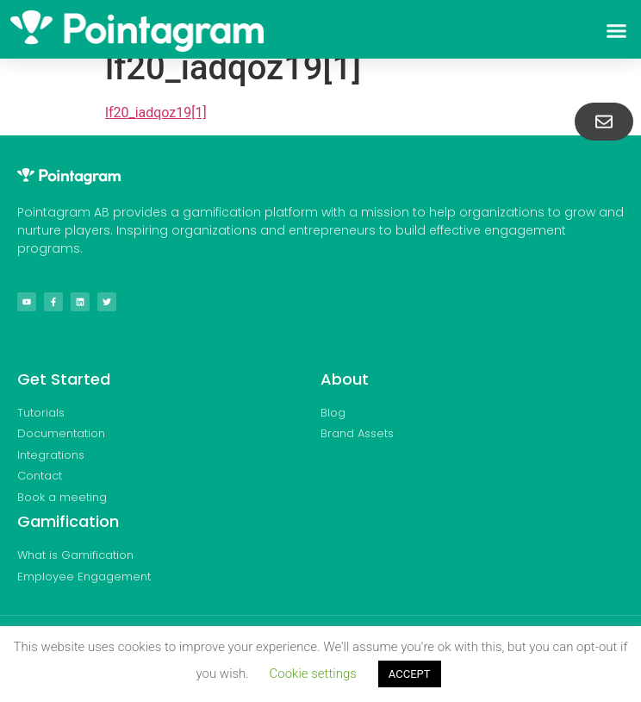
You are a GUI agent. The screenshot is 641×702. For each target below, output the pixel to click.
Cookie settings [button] (313, 673)
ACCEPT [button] (410, 674)
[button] (616, 31)
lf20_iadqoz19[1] (156, 112)
